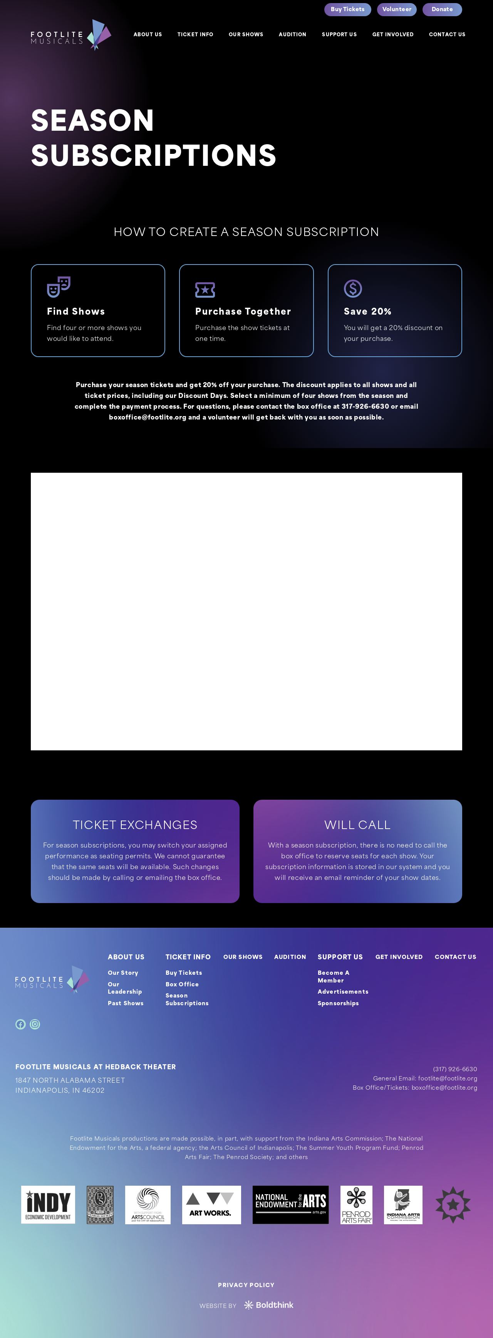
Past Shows (126, 1004)
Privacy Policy (246, 1286)
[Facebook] (20, 1024)
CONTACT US (455, 958)
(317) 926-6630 (455, 1070)
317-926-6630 (365, 407)
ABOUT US (126, 958)
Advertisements (343, 992)
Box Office (182, 985)
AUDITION (290, 958)
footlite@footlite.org (448, 1079)
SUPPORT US (340, 958)
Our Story (123, 973)
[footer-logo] (52, 980)
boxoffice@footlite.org (147, 418)
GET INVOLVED (399, 958)
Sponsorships (338, 1004)
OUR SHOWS (243, 958)
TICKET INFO (188, 958)
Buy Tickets (184, 973)
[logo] (71, 35)
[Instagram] (35, 1024)
